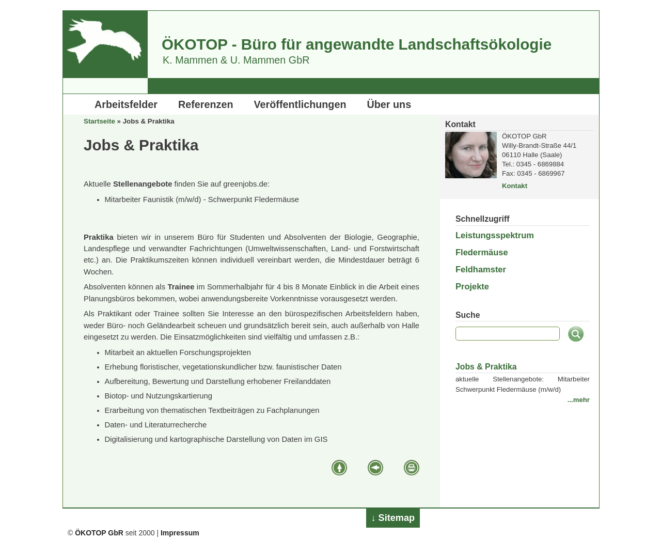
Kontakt (514, 186)
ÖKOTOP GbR (99, 533)
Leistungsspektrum (494, 235)
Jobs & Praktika (486, 366)
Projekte (472, 286)
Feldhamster (480, 269)
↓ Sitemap (393, 518)
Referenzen (205, 104)
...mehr (579, 400)
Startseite (99, 121)
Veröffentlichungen (300, 104)
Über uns (389, 104)
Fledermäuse (481, 252)
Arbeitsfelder (126, 104)
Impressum (180, 533)
